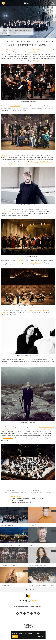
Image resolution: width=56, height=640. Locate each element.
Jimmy (36, 61)
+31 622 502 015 (34, 490)
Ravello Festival (26, 164)
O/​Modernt (7, 209)
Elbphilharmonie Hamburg (9, 211)
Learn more (41, 636)
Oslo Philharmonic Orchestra (42, 50)
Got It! (15, 636)
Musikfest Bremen (13, 164)
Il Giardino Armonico (35, 310)
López (40, 61)
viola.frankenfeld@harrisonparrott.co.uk (15, 492)
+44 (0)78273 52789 (17, 500)
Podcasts (31, 606)
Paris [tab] (33, 620)
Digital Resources (23, 606)
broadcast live (32, 52)
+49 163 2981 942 (9, 490)
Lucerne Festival (8, 438)
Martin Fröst (27, 359)
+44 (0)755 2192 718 (28, 627)
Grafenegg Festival (37, 162)
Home (15, 606)
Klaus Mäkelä (11, 50)
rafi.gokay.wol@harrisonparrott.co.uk (21, 502)
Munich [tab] (28, 620)
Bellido (44, 61)
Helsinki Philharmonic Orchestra (19, 429)
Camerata (15, 106)
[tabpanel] (28, 625)
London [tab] (23, 620)
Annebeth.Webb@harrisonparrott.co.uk (40, 492)
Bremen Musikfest (35, 263)
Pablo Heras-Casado (7, 155)
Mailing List (39, 606)
